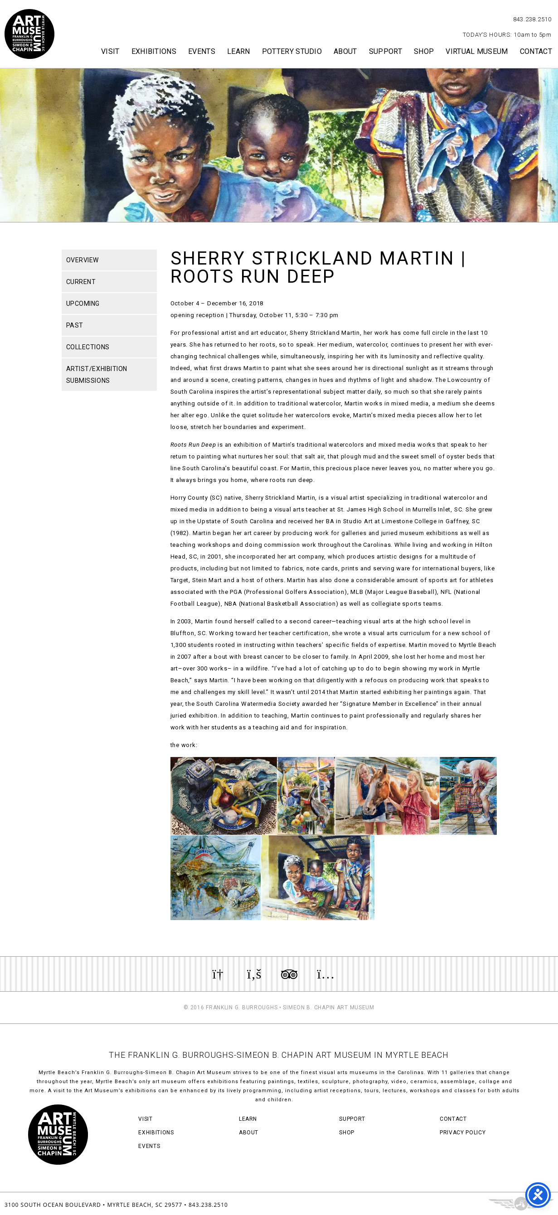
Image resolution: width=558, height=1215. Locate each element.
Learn (238, 51)
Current (81, 281)
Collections (88, 347)
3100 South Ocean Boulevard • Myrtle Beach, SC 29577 (93, 1205)
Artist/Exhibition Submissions (97, 374)
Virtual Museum (477, 51)
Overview (82, 260)
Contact (536, 51)
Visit (110, 51)
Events (201, 51)
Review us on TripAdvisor (289, 974)
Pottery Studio (292, 51)
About (345, 51)
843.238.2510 (532, 19)
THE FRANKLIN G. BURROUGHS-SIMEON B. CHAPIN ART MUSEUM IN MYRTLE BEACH (279, 1055)
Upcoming (83, 303)
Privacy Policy (462, 1132)
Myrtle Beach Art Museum (29, 34)
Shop (424, 51)
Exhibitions (154, 51)
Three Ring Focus (521, 1203)
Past (74, 325)
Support (385, 51)
